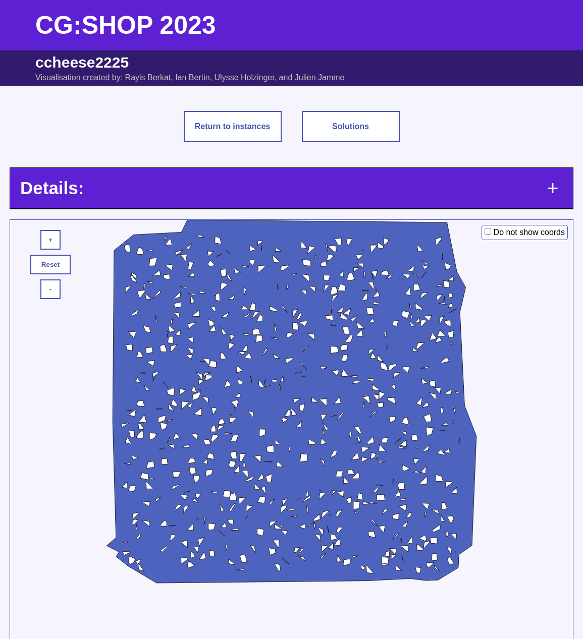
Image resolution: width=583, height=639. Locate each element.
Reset (50, 264)
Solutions (350, 126)
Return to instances (232, 126)
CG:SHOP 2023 (125, 25)
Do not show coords (529, 232)
